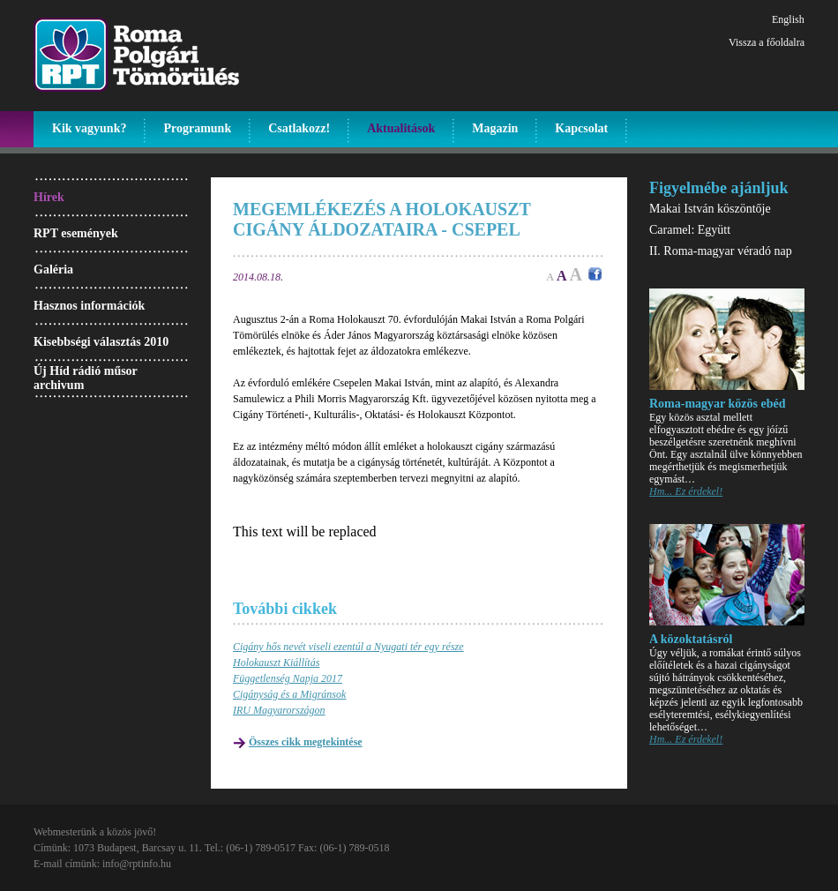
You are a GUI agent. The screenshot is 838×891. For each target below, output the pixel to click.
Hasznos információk (89, 305)
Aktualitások (401, 128)
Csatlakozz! (299, 128)
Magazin (495, 128)
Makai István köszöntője (710, 208)
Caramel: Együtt (689, 229)
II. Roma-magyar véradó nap (720, 251)
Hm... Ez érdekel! (685, 491)
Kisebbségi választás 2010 (101, 341)
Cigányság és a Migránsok (289, 694)
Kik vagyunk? (89, 128)
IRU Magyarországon (279, 710)
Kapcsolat (581, 128)
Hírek (49, 197)
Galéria (53, 269)
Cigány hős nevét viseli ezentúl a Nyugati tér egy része (348, 646)
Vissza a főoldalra (766, 42)
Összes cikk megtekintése (306, 742)
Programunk (197, 128)
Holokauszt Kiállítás (276, 662)
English (788, 19)
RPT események (76, 233)
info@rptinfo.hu (136, 863)
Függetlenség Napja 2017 (287, 678)
